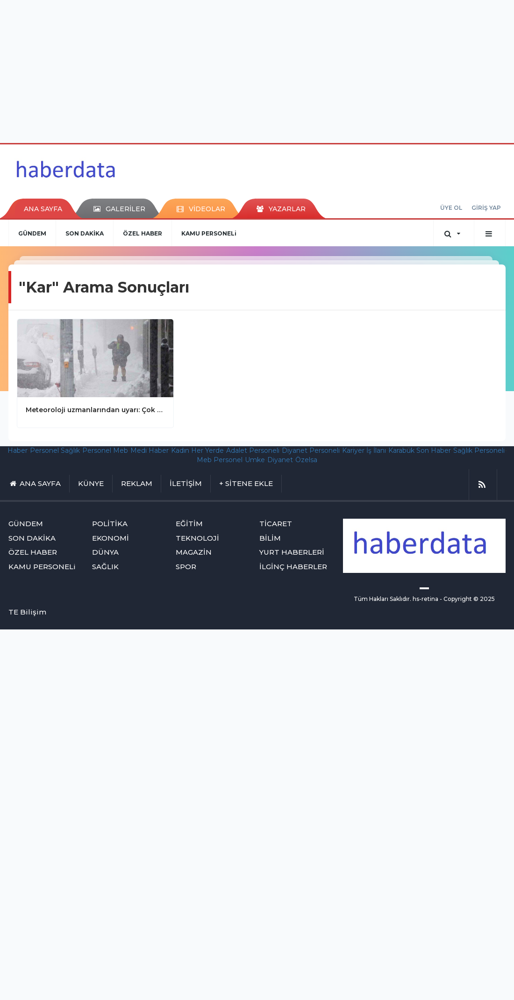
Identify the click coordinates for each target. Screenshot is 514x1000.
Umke (255, 460)
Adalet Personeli (252, 450)
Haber (17, 450)
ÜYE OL (451, 207)
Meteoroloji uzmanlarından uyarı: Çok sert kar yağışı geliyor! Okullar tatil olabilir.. (95, 410)
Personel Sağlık (55, 450)
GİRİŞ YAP (486, 207)
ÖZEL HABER (142, 233)
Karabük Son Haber (419, 450)
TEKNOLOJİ (197, 538)
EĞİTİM (189, 523)
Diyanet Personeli (311, 450)
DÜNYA (105, 552)
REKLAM (136, 483)
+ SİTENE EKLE (246, 483)
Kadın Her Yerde (197, 450)
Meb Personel (220, 460)
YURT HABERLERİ (291, 552)
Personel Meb (105, 450)
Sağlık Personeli (479, 450)
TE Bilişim (27, 611)
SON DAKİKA (84, 233)
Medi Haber (149, 450)
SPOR (186, 566)
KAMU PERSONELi (208, 233)
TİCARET (275, 523)
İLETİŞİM (186, 483)
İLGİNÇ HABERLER (293, 566)
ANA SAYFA (43, 209)
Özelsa (306, 460)
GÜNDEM (32, 233)
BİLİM (270, 538)
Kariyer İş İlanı (364, 450)
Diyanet (280, 460)
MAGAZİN (194, 552)
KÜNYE (91, 483)
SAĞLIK (105, 566)
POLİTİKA (110, 523)
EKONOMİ (110, 538)
